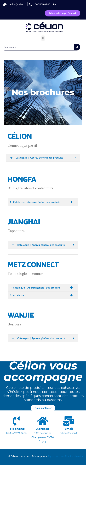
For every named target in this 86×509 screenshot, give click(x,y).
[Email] (69, 421)
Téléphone (16, 429)
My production (55, 456)
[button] (43, 38)
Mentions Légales (74, 456)
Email (68, 429)
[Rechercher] (77, 47)
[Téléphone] (16, 421)
